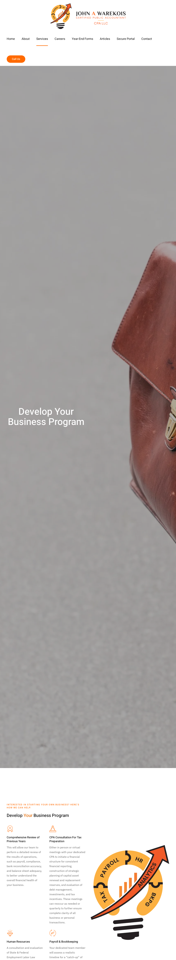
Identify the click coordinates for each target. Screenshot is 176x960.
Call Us (16, 59)
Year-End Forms (82, 39)
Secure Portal (126, 39)
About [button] (26, 39)
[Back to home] (88, 16)
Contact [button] (146, 39)
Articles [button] (105, 39)
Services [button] (42, 39)
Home (11, 39)
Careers (60, 39)
